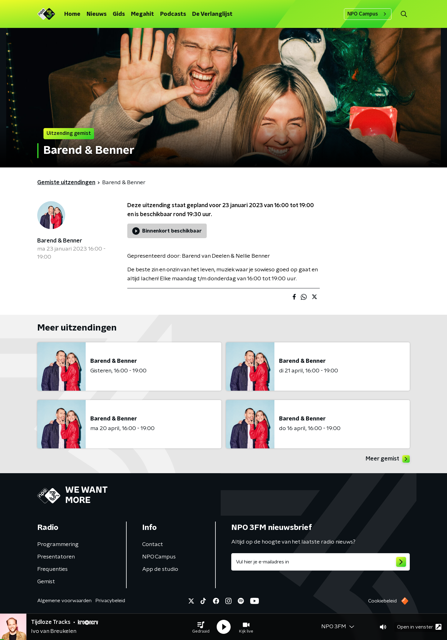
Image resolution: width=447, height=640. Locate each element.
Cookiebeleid (382, 600)
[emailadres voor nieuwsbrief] (320, 562)
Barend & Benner (59, 241)
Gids (119, 14)
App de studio (160, 569)
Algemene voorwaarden (64, 600)
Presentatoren (56, 557)
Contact (152, 544)
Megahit (142, 14)
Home (72, 14)
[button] (201, 627)
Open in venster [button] (419, 627)
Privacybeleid (110, 600)
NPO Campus (367, 14)
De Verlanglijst (212, 14)
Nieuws (96, 14)
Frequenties (52, 569)
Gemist (46, 581)
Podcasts (173, 14)
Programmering (58, 544)
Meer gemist (388, 459)
